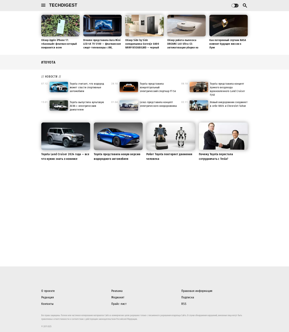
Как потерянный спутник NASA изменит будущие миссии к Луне (227, 43)
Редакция (47, 297)
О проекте (48, 291)
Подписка (187, 297)
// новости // (51, 76)
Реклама (117, 291)
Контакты (47, 304)
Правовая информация (197, 291)
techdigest (63, 5)
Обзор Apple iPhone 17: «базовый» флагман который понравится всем (59, 43)
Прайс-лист (119, 304)
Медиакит (117, 297)
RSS (183, 304)
